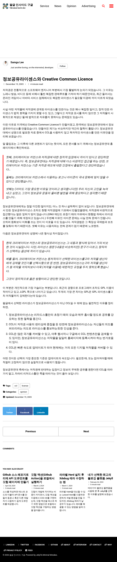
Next (86, 439)
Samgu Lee (17, 62)
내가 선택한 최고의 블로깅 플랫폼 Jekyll (100, 485)
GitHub (54, 544)
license (25, 397)
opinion (23, 403)
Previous (30, 439)
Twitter (24, 544)
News (57, 6)
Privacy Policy (23, 550)
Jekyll (38, 555)
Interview (82, 544)
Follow (63, 66)
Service (43, 6)
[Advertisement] (58, 32)
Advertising (88, 6)
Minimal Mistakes (50, 555)
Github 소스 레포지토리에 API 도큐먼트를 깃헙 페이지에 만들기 (16, 487)
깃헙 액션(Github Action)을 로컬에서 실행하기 (42, 487)
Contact (98, 544)
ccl (15, 397)
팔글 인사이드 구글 (21, 6)
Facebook (39, 544)
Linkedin (9, 544)
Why (7, 550)
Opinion (71, 6)
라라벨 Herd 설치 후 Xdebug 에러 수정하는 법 (71, 487)
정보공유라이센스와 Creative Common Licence (48, 79)
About (67, 544)
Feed (40, 550)
